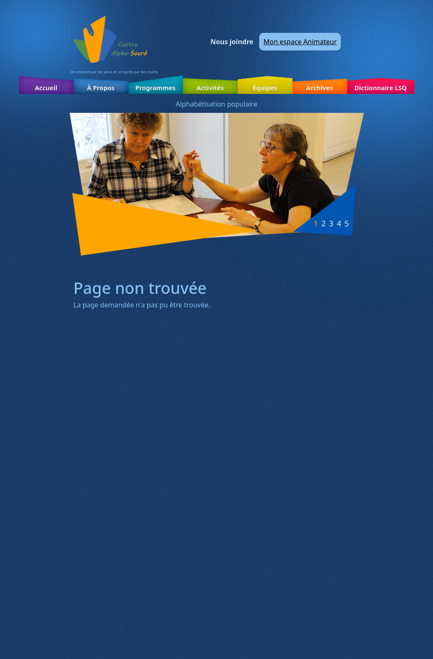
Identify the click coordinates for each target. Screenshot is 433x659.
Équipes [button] (264, 87)
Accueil (46, 87)
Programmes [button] (155, 87)
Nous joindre (231, 41)
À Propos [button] (101, 87)
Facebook (355, 42)
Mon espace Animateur (300, 41)
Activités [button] (210, 87)
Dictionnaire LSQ (380, 87)
